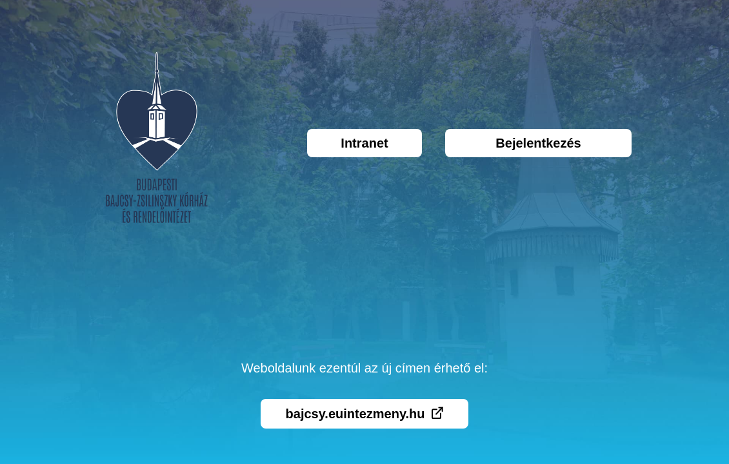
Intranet (364, 143)
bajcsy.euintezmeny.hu (365, 414)
